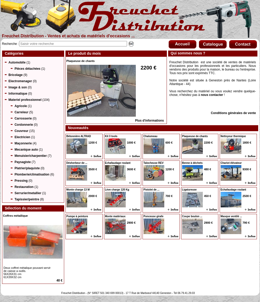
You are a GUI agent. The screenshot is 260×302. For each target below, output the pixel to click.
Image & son (18, 87)
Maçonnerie (23, 143)
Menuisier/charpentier (30, 156)
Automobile (17, 62)
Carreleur (21, 112)
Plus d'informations (149, 120)
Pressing (21, 180)
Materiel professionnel (25, 100)
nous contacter (212, 95)
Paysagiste (22, 162)
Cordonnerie (23, 125)
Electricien (22, 137)
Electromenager (20, 81)
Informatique (18, 93)
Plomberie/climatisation (31, 174)
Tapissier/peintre (26, 199)
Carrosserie (23, 118)
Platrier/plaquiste (27, 168)
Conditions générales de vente (233, 113)
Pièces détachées (27, 69)
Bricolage (16, 75)
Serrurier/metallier (27, 193)
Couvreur (21, 131)
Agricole (20, 106)
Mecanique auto (26, 149)
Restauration (23, 187)
